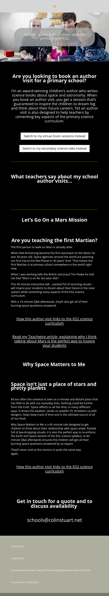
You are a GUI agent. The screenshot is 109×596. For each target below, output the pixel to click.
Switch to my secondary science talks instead (54, 148)
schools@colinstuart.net (54, 520)
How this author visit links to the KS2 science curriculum (54, 321)
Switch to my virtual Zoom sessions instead (54, 136)
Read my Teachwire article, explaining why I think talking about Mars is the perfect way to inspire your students (54, 341)
